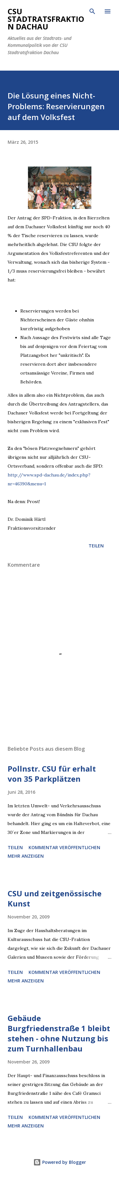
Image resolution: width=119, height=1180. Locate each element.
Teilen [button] (96, 546)
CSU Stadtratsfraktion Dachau (46, 19)
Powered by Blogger (59, 1162)
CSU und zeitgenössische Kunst (55, 898)
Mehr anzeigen (26, 856)
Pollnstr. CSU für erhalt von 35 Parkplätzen (52, 773)
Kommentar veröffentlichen (64, 847)
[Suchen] (92, 11)
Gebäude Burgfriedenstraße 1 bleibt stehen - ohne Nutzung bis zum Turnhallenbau (59, 1033)
